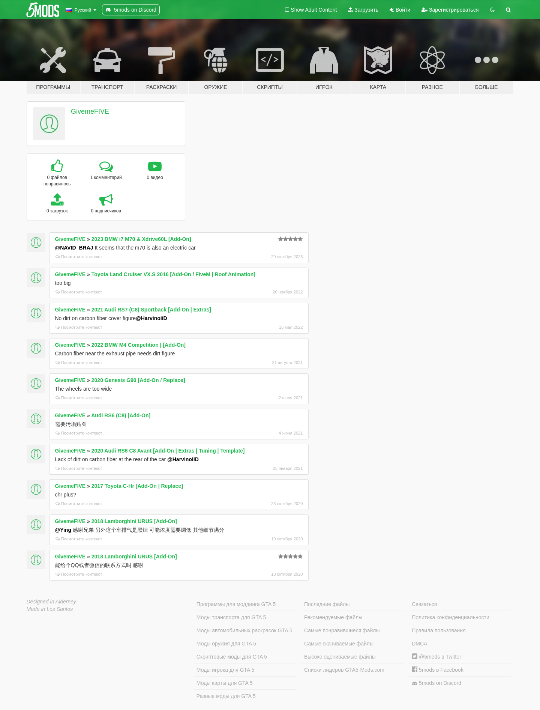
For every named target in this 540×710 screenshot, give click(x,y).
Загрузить (363, 10)
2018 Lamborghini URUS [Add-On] (134, 521)
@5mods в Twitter (436, 656)
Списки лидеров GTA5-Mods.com (344, 670)
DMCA (419, 644)
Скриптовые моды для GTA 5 (231, 657)
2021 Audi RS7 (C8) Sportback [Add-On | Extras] (151, 310)
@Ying (63, 530)
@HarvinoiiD (151, 318)
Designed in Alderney (51, 602)
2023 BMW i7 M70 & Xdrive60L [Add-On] (141, 239)
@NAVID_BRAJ (74, 248)
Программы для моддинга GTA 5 (236, 604)
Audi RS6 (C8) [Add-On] (120, 415)
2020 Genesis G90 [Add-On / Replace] (138, 380)
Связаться (424, 604)
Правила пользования (439, 630)
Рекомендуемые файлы (333, 617)
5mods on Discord (436, 683)
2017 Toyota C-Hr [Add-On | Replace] (137, 486)
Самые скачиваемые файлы (339, 644)
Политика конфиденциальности (450, 617)
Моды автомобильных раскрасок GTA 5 (244, 630)
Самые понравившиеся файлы (342, 630)
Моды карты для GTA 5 (224, 683)
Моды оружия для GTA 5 (226, 644)
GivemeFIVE (90, 111)
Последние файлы (327, 604)
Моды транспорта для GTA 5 (231, 617)
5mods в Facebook (438, 669)
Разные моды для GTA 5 (226, 696)
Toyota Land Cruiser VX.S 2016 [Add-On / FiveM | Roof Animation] (173, 274)
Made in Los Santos (50, 609)
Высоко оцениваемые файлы (340, 657)
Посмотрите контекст (79, 256)
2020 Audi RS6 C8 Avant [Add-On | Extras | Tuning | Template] (168, 451)
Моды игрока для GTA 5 (225, 670)
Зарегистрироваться (450, 10)
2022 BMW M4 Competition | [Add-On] (139, 345)
